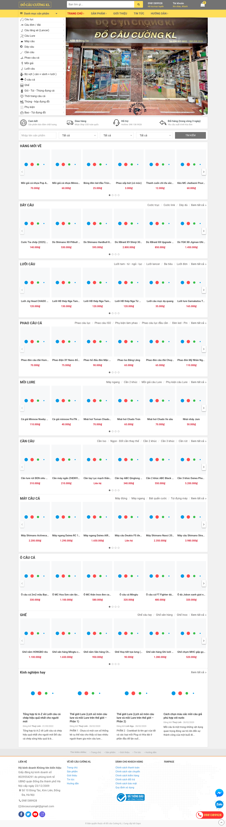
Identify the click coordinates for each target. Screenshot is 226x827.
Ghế (27, 85)
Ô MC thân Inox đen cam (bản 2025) (104, 594)
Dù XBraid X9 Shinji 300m (129, 242)
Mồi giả (29, 63)
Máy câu (30, 41)
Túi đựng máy (179, 498)
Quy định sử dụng (125, 787)
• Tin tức (137, 752)
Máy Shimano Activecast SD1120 (40, 535)
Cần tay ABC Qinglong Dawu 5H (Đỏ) (135, 478)
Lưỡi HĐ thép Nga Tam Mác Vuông (71, 301)
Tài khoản (178, 3)
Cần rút (183, 441)
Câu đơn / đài (33, 24)
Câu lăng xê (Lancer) (37, 30)
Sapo (138, 823)
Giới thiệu (120, 13)
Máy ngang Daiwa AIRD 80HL (100, 535)
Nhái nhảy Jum (191, 419)
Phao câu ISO (103, 323)
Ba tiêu (168, 264)
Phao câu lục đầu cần (155, 323)
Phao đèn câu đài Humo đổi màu (39, 360)
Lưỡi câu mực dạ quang (160, 301)
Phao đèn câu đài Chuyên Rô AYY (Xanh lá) (170, 360)
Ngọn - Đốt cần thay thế (124, 441)
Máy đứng (121, 498)
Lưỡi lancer (153, 264)
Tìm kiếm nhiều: (78, 752)
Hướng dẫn (159, 13)
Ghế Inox (182, 614)
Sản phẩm (99, 13)
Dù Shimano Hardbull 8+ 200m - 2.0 (104, 242)
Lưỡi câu (30, 68)
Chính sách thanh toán (127, 767)
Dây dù (183, 205)
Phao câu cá (32, 57)
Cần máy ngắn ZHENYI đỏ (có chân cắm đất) (77, 478)
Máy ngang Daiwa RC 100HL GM (70, 535)
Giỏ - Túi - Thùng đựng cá (39, 90)
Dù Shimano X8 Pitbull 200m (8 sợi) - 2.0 (75, 242)
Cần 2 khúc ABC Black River (162, 478)
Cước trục (153, 205)
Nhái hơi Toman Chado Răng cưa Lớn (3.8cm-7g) (111, 419)
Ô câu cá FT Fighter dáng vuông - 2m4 (167, 594)
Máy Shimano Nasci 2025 (160, 535)
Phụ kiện (30, 107)
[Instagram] (42, 814)
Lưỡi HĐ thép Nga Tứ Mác (129, 301)
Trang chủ (75, 13)
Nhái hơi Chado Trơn (128, 419)
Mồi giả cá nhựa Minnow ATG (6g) (71, 183)
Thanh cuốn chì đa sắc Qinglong (164, 183)
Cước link (169, 205)
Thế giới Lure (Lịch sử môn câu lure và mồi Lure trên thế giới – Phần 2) (135, 718)
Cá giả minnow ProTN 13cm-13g (70, 419)
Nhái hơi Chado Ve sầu (160, 419)
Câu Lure (30, 35)
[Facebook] (21, 814)
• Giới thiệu (124, 752)
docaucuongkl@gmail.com (38, 806)
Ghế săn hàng (164, 614)
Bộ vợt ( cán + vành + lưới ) (41, 74)
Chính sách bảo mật (126, 783)
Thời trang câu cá (35, 96)
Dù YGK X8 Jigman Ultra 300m (194, 242)
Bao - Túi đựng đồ (35, 112)
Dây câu (29, 46)
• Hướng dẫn (150, 752)
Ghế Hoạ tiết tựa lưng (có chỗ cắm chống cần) (141, 651)
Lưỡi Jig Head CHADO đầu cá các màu (43, 301)
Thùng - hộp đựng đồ (37, 101)
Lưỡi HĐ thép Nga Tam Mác (99, 301)
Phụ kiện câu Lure (176, 382)
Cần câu (29, 52)
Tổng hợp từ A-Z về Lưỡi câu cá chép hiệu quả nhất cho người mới (42, 718)
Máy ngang (113, 382)
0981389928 (155, 3)
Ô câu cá (30, 79)
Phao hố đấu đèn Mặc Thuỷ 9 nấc (102, 360)
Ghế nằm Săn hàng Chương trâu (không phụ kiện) (111, 651)
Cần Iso (101, 441)
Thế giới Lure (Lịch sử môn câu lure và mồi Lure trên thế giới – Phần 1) (88, 718)
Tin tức (139, 13)
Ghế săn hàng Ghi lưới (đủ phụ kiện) (166, 651)
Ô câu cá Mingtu (129, 594)
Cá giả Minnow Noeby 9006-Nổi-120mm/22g (46, 419)
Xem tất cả (197, 205)
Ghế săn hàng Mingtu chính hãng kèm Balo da (78, 651)
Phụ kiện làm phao (126, 323)
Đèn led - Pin (179, 323)
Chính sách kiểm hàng (127, 775)
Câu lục (29, 19)
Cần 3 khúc (168, 441)
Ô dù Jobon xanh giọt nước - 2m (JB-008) (200, 594)
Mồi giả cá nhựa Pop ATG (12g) (38, 183)
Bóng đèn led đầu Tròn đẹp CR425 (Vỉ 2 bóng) (110, 183)
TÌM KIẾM (190, 135)
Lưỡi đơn (182, 264)
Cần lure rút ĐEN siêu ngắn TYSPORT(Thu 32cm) (48, 478)
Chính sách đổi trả (125, 779)
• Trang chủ (95, 752)
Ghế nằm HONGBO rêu (35, 651)
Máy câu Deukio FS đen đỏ (130, 535)
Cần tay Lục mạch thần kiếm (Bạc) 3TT (106, 478)
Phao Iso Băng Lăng (128, 360)
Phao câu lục (82, 323)
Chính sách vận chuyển (128, 771)
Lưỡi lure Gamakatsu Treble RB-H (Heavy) (201, 301)
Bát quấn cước (158, 498)
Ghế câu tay (144, 614)
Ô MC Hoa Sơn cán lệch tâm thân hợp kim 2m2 (78, 594)
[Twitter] (28, 814)
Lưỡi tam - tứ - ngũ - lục (128, 264)
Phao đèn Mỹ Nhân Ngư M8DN (194, 360)
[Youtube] (35, 814)
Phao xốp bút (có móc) (129, 183)
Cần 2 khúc (130, 382)
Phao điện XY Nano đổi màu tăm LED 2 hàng (77, 360)
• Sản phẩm (109, 752)
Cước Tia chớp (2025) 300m (37, 242)
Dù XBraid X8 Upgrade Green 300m (166, 242)
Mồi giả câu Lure (152, 382)
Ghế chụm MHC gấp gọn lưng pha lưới (199, 651)
